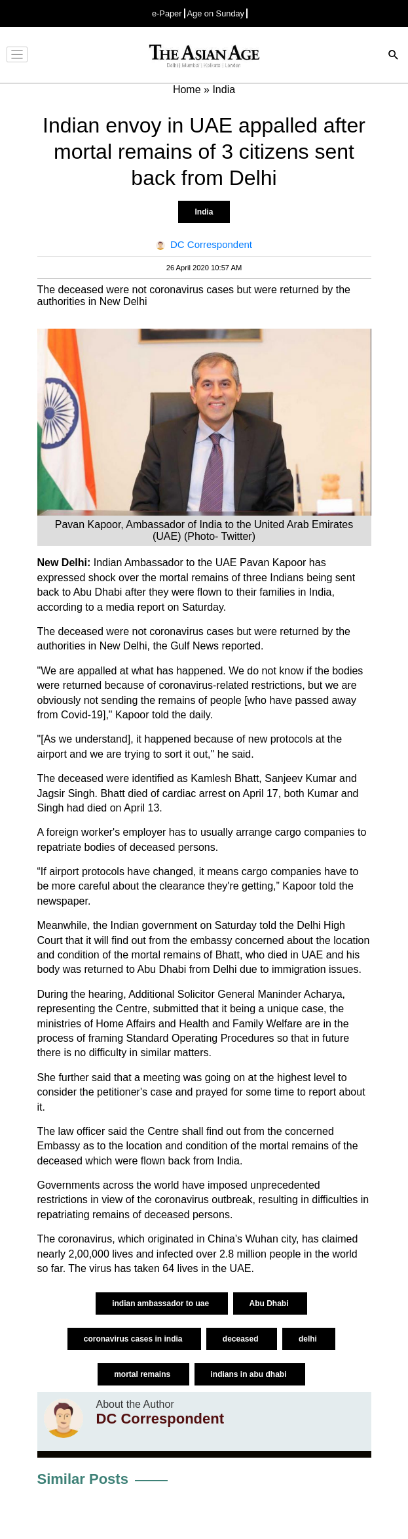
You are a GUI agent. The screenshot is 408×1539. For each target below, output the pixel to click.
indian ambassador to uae (161, 1303)
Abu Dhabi (270, 1303)
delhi (309, 1339)
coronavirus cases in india (134, 1339)
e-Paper (167, 13)
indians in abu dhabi (250, 1374)
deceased (242, 1339)
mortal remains (143, 1374)
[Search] (393, 56)
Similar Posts (82, 1479)
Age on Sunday (216, 13)
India (204, 211)
